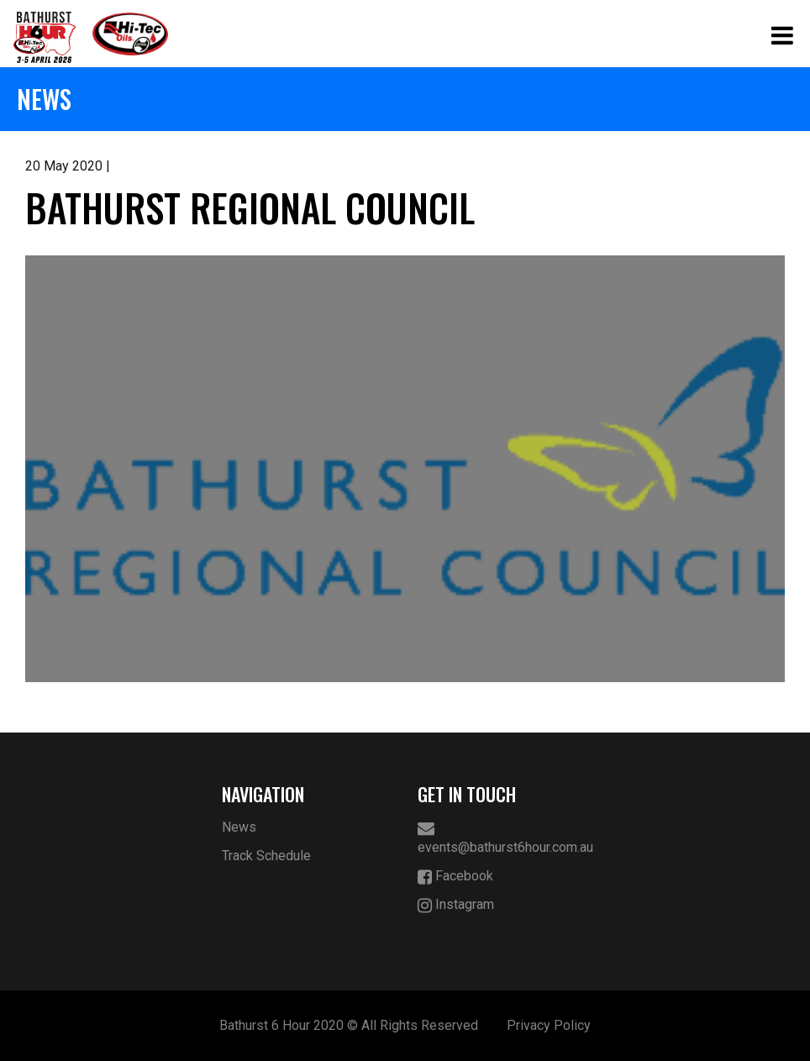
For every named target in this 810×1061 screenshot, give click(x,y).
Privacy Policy (549, 1025)
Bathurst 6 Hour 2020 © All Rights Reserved (348, 1025)
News (239, 827)
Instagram (456, 905)
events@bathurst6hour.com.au (503, 837)
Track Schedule (266, 856)
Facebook (455, 876)
